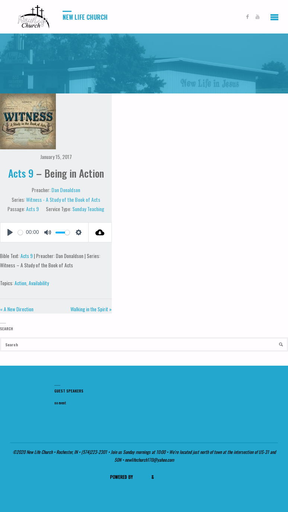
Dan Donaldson (65, 190)
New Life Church (85, 17)
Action (20, 283)
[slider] (63, 232)
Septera (141, 477)
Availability (39, 283)
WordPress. (166, 477)
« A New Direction (17, 309)
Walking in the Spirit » (91, 309)
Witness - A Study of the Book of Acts (63, 199)
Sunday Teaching (88, 209)
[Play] (10, 232)
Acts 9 (21, 173)
